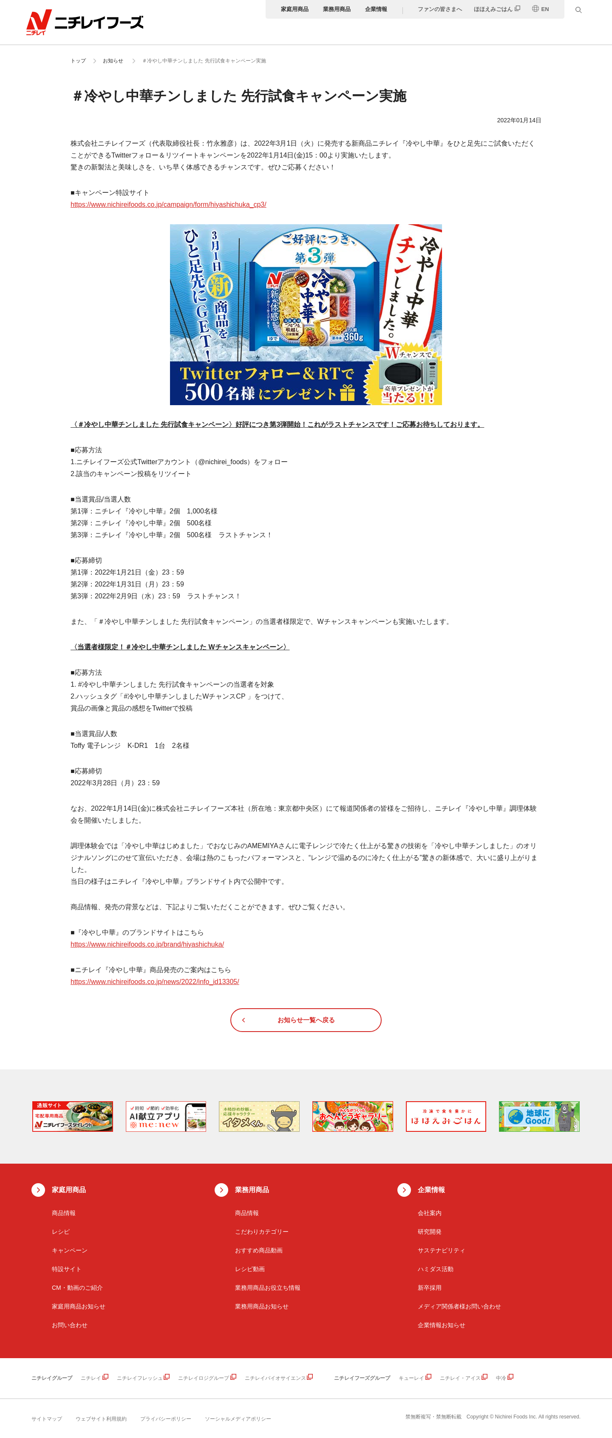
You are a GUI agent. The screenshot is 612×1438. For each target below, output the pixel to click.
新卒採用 (430, 1287)
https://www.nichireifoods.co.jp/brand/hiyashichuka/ (147, 944)
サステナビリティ (441, 1250)
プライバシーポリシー (165, 1419)
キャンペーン (70, 1250)
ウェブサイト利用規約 (101, 1419)
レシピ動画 (250, 1269)
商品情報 (64, 1213)
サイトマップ (46, 1419)
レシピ (61, 1231)
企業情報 (380, 9)
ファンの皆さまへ (444, 9)
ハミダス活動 (435, 1269)
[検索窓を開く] (582, 10)
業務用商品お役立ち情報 (267, 1287)
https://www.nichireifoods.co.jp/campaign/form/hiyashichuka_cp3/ (168, 204)
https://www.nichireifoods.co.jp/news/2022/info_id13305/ (155, 981)
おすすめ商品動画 (259, 1250)
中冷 (501, 1378)
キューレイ (411, 1378)
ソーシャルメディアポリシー (238, 1419)
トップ (78, 61)
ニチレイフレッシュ (140, 1378)
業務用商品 (340, 9)
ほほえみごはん (497, 9)
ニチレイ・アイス (460, 1378)
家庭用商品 (298, 9)
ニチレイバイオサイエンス (275, 1378)
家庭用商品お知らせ (78, 1306)
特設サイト (67, 1269)
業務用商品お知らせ (262, 1306)
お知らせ (113, 61)
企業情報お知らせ (441, 1325)
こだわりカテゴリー (262, 1231)
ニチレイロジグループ (203, 1378)
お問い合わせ (70, 1325)
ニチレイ (91, 1378)
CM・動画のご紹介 (77, 1287)
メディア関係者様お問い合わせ (459, 1306)
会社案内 (430, 1213)
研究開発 (430, 1231)
